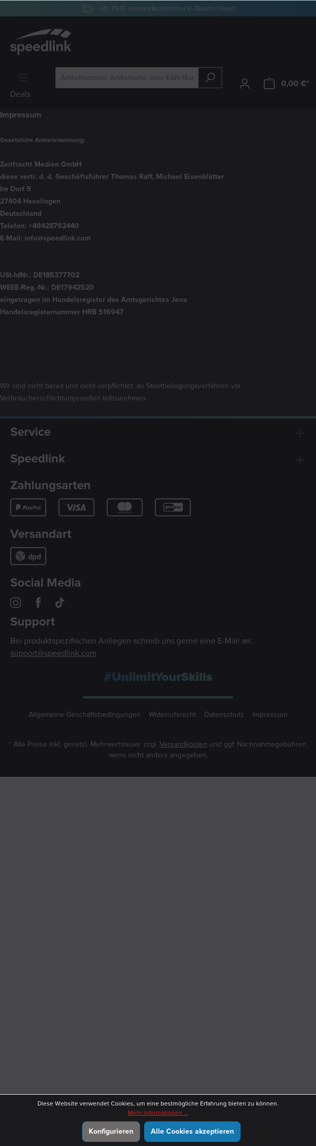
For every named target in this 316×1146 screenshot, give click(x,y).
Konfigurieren (111, 1131)
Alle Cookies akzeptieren (192, 1131)
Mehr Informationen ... (158, 1112)
